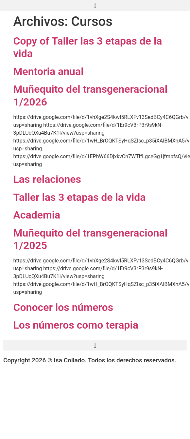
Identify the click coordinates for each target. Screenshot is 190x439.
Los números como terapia (75, 325)
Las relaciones (47, 179)
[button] (95, 5)
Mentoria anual (48, 71)
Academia (36, 215)
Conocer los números (63, 307)
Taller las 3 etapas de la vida (79, 197)
